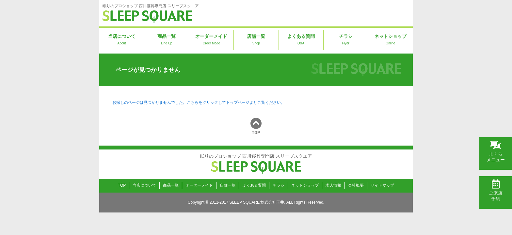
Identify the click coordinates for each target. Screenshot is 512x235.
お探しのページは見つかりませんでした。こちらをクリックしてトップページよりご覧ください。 (198, 102)
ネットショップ (390, 40)
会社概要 (356, 185)
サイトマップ (382, 185)
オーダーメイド (211, 40)
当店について (121, 40)
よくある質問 (301, 40)
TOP (122, 185)
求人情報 (333, 185)
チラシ (346, 40)
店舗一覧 (256, 40)
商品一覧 (166, 40)
